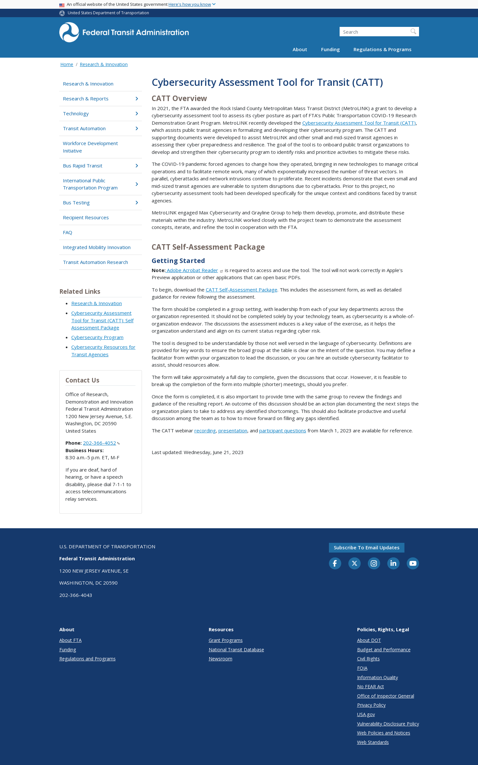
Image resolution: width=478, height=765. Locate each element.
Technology (100, 113)
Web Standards (373, 742)
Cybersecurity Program (97, 337)
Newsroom (220, 659)
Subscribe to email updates (367, 547)
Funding (330, 49)
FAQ (67, 232)
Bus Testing (100, 202)
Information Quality (377, 677)
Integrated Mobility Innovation (97, 247)
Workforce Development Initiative (90, 147)
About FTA (70, 640)
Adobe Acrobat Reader (195, 270)
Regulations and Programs (87, 659)
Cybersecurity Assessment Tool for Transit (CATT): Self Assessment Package (102, 320)
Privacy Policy (371, 705)
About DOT (369, 640)
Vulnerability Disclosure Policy (388, 724)
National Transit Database (236, 649)
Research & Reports (100, 98)
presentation (232, 430)
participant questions (282, 430)
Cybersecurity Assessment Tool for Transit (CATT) (359, 123)
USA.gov (366, 714)
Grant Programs (226, 640)
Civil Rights (368, 659)
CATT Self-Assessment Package (241, 289)
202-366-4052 (101, 443)
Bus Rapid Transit (100, 165)
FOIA (362, 668)
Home (66, 64)
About (300, 49)
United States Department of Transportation (108, 13)
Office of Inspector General (385, 696)
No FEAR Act (370, 686)
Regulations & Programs (383, 49)
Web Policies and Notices (383, 733)
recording (205, 430)
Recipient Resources (86, 217)
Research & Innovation (104, 64)
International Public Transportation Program (100, 184)
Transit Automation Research (95, 262)
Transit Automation (100, 128)
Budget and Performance (384, 649)
